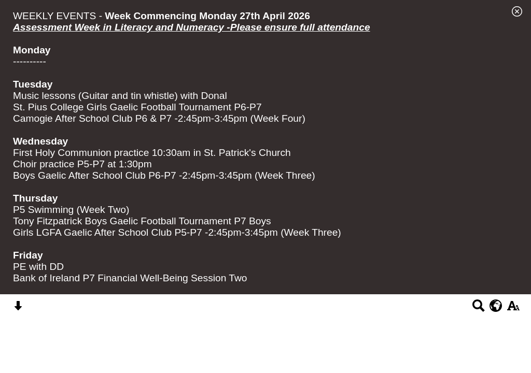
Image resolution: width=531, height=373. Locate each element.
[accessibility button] (513, 309)
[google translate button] (496, 305)
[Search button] (478, 309)
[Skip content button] (17, 309)
